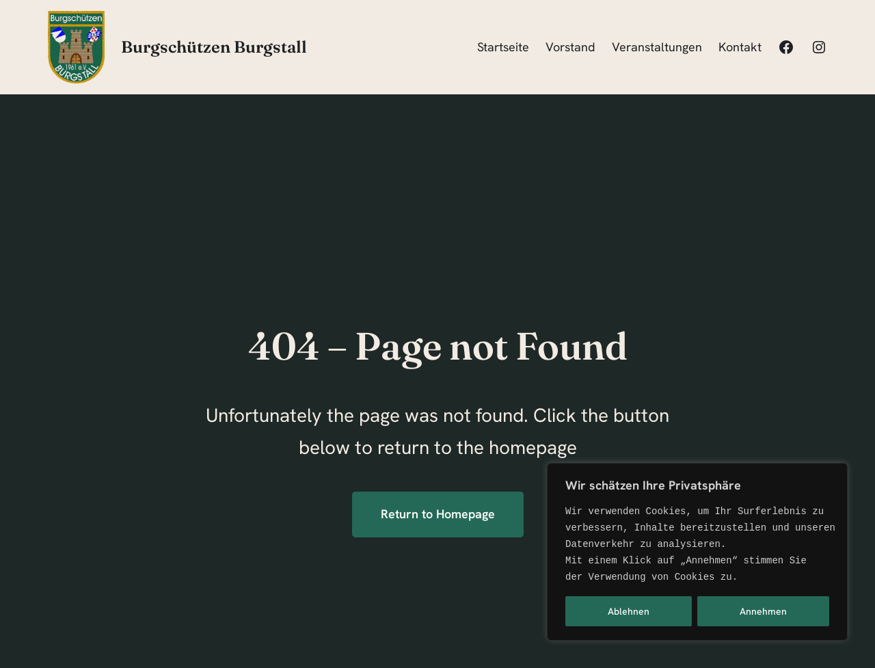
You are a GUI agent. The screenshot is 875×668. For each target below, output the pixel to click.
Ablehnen (628, 611)
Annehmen (763, 611)
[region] (697, 552)
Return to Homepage (438, 514)
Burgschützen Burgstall (214, 47)
